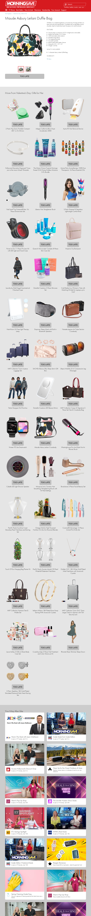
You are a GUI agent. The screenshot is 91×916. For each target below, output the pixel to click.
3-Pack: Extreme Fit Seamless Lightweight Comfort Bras (73, 210)
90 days (49, 59)
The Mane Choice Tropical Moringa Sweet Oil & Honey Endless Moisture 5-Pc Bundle (45, 170)
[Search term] (75, 4)
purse (80, 7)
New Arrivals (29, 10)
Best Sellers (19, 10)
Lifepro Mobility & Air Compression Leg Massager (73, 370)
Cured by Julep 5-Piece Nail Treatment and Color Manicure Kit (45, 653)
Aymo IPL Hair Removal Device (73, 129)
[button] (6, 10)
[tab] (21, 69)
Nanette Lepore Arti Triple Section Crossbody (73, 330)
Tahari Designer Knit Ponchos (17, 408)
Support (63, 10)
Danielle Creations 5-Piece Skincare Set (45, 289)
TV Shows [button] (12, 10)
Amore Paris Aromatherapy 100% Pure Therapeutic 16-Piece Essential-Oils (73, 169)
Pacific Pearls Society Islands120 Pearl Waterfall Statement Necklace (45, 570)
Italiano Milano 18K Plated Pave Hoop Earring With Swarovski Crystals (45, 611)
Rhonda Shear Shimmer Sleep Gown (73, 652)
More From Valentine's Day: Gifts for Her (24, 93)
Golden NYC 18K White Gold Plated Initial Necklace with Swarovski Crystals (73, 571)
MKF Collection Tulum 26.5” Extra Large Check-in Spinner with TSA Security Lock (73, 612)
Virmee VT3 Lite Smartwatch (18, 447)
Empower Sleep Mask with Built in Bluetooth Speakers (45, 330)
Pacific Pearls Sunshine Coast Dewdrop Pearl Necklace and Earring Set (17, 530)
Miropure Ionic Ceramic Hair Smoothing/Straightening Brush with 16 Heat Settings (45, 488)
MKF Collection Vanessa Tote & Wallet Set (17, 611)
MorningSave (8, 13)
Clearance (37, 10)
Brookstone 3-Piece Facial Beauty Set (73, 486)
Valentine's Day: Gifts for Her (20, 13)
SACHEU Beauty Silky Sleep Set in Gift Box (45, 370)
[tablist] (24, 69)
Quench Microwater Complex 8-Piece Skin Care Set (45, 250)
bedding (71, 7)
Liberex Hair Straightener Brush (45, 209)
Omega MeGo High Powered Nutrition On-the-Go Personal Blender (45, 529)
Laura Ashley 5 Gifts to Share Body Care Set (17, 653)
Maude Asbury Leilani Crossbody (45, 447)
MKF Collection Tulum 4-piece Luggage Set (18, 370)
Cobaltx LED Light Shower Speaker (17, 486)
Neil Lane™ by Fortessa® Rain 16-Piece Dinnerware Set (17, 210)
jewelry (76, 7)
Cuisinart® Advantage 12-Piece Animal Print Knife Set (73, 529)
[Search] (65, 4)
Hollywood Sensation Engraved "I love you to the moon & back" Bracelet (17, 169)
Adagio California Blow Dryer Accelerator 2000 (45, 130)
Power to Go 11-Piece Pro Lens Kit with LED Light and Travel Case (17, 250)
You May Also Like (14, 711)
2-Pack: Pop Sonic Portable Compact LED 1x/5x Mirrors (18, 130)
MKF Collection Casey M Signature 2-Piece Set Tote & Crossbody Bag (73, 409)
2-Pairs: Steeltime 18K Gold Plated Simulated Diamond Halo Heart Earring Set (17, 693)
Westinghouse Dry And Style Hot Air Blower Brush (73, 448)
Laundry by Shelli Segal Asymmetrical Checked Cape (18, 289)
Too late (24, 76)
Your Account (55, 10)
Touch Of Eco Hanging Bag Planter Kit (17, 569)
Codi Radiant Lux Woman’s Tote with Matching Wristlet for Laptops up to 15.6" (73, 290)
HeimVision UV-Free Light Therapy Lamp (18, 330)
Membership (46, 10)
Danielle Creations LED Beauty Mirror (45, 408)
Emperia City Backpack (73, 249)
